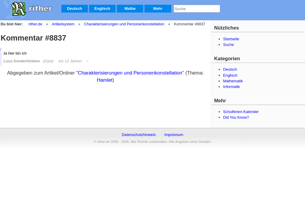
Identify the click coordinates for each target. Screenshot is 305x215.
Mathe (130, 8)
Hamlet (105, 80)
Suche (228, 44)
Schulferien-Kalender (241, 111)
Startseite (231, 39)
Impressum (173, 134)
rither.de (35, 24)
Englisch (102, 8)
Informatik (231, 86)
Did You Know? (236, 117)
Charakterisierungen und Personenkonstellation (124, 24)
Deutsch (74, 8)
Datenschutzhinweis (139, 134)
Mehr (158, 8)
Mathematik (233, 81)
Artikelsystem (63, 24)
